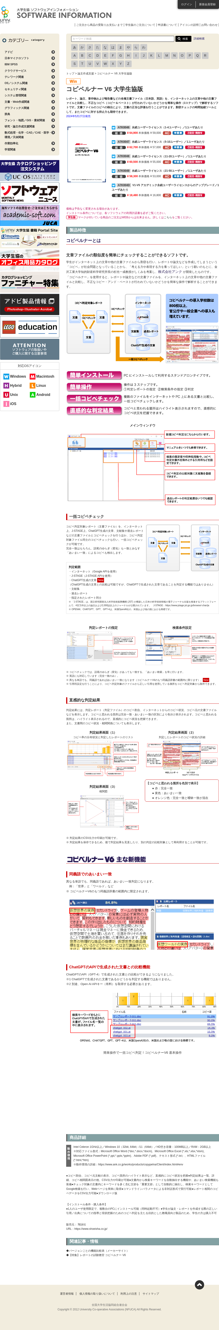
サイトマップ (151, 1293)
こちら (168, 217)
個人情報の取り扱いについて (97, 1293)
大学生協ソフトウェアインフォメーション (55, 14)
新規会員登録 (207, 4)
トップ (70, 73)
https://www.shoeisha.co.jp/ (90, 1228)
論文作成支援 (86, 73)
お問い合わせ (209, 24)
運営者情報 (67, 1293)
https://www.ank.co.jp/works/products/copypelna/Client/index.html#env (140, 1164)
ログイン (186, 4)
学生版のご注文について (140, 24)
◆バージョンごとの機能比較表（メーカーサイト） (97, 1250)
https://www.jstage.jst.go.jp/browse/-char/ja (187, 605)
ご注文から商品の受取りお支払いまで (99, 24)
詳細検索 (199, 38)
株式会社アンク (170, 272)
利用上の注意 (128, 1293)
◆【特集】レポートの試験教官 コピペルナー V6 (96, 1255)
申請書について (167, 24)
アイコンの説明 (189, 24)
